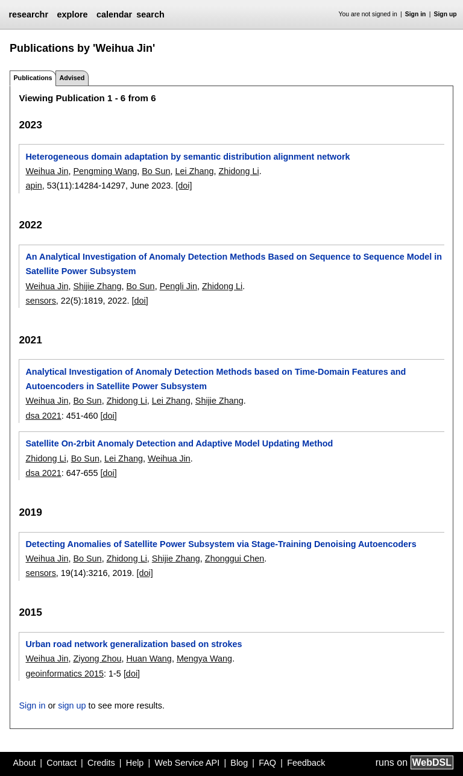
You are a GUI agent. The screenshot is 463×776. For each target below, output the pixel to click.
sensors (40, 300)
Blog (239, 763)
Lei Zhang (194, 171)
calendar (114, 14)
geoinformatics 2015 (64, 673)
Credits (101, 763)
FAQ (267, 763)
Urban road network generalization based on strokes (133, 644)
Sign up (445, 14)
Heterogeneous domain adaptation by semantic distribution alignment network (187, 156)
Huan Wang (148, 658)
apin (33, 185)
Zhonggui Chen (234, 558)
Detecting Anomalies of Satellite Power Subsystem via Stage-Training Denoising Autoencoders (220, 544)
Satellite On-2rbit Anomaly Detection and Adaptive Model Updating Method (179, 443)
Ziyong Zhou (97, 658)
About (24, 763)
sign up (72, 705)
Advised (71, 77)
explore (72, 14)
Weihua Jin (46, 171)
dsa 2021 (43, 416)
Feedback (306, 763)
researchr (28, 14)
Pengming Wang (105, 171)
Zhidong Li (239, 171)
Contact (61, 763)
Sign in (415, 14)
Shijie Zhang (97, 286)
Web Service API (186, 763)
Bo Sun (156, 171)
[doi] (183, 185)
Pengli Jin (178, 286)
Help (135, 763)
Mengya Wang (204, 658)
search (150, 14)
